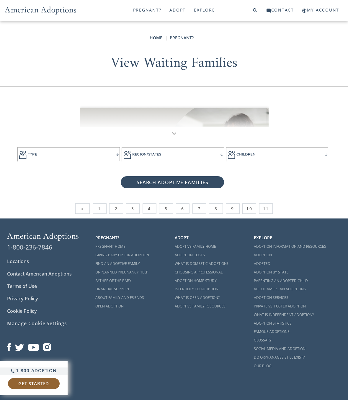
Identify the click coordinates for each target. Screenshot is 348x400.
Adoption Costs (190, 255)
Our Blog (263, 365)
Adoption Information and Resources (290, 246)
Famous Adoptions (272, 331)
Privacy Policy (22, 298)
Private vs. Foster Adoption (280, 306)
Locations (18, 261)
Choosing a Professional (199, 272)
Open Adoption (109, 306)
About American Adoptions (280, 289)
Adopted (262, 263)
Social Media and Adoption (279, 348)
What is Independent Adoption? (284, 314)
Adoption (263, 255)
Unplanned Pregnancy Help (121, 272)
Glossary (263, 340)
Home (156, 38)
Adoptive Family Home (195, 246)
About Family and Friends (119, 297)
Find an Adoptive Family (117, 263)
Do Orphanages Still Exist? (279, 357)
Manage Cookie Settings (37, 323)
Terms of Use (22, 286)
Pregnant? (147, 10)
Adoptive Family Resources (200, 306)
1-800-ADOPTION (34, 370)
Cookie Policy (22, 311)
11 (266, 208)
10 (249, 208)
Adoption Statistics (273, 323)
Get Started (33, 383)
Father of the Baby (113, 280)
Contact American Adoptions (39, 274)
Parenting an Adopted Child (281, 280)
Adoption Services (271, 297)
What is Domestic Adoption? (201, 263)
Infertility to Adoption (196, 289)
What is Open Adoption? (197, 297)
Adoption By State (271, 272)
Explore (204, 10)
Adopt (177, 10)
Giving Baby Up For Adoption (122, 255)
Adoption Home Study (196, 280)
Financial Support (112, 289)
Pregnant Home (110, 246)
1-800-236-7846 (29, 247)
